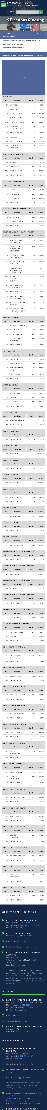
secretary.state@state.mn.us (25, 947)
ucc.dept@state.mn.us (27, 1101)
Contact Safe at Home (16, 1021)
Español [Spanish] (11, 25)
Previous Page (42, 34)
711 (24, 928)
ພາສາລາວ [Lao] (28, 27)
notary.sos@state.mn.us (29, 1103)
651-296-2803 (23, 1053)
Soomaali (29, 25)
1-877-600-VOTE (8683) (29, 925)
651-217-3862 (26, 936)
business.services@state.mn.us (26, 1093)
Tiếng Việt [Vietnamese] (40, 25)
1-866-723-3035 (25, 1007)
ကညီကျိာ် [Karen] (34, 30)
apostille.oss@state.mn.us (18, 1098)
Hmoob (20, 25)
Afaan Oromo (40, 27)
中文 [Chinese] (20, 27)
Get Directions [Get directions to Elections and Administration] (13, 957)
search (10, 12)
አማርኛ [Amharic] (25, 30)
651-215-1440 (23, 923)
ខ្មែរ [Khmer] (18, 30)
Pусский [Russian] (11, 27)
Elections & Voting (25, 19)
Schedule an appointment (18, 1078)
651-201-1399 (23, 1005)
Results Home (30, 34)
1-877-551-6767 (25, 1056)
